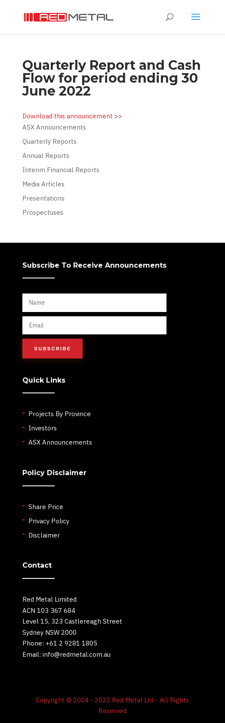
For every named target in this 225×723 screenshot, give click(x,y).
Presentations (43, 198)
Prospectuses (42, 212)
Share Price (45, 507)
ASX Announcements (54, 127)
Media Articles (43, 184)
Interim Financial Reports (60, 170)
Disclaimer (44, 535)
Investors (42, 428)
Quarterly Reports (49, 141)
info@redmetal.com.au (77, 654)
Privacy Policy (48, 521)
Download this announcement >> (72, 116)
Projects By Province (59, 414)
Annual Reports (45, 155)
